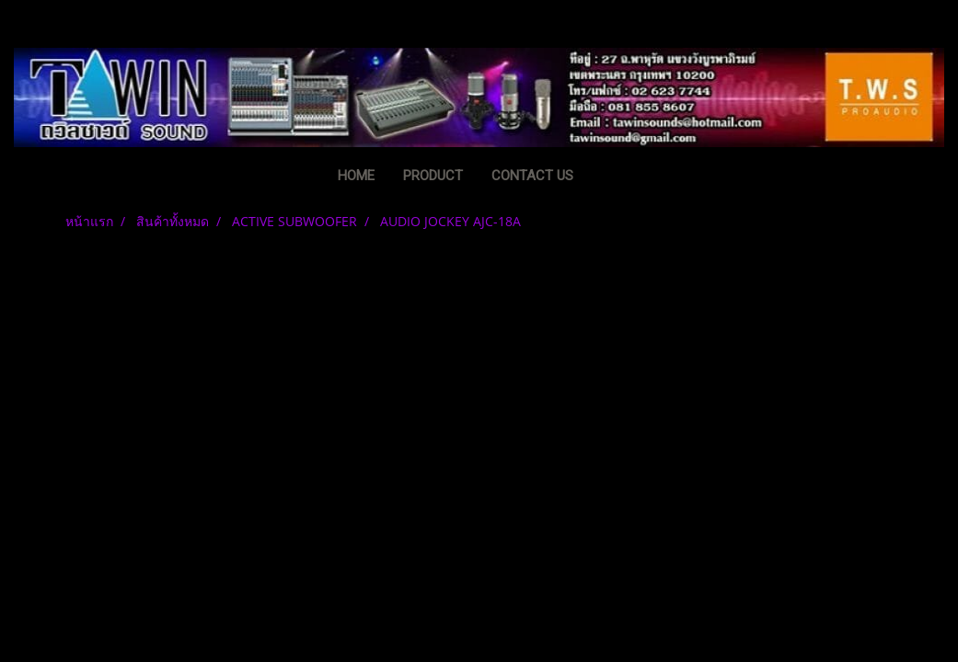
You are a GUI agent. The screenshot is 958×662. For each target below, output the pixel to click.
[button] (615, 177)
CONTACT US (532, 175)
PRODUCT (433, 175)
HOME (356, 175)
